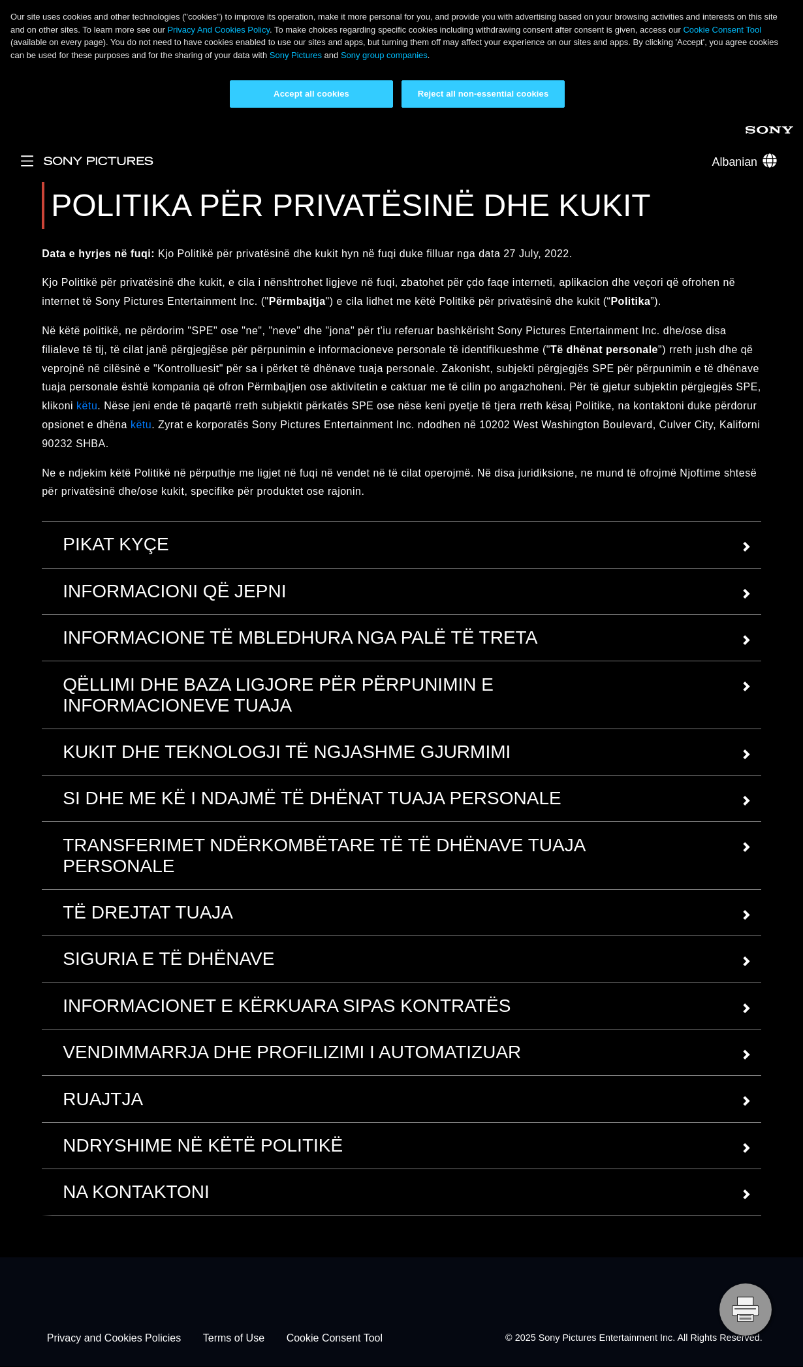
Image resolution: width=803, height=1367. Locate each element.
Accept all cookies (311, 94)
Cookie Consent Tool (722, 30)
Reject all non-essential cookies (483, 94)
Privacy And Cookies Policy (218, 30)
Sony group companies (384, 55)
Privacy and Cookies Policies (114, 1337)
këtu (86, 405)
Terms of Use (233, 1337)
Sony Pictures (296, 55)
